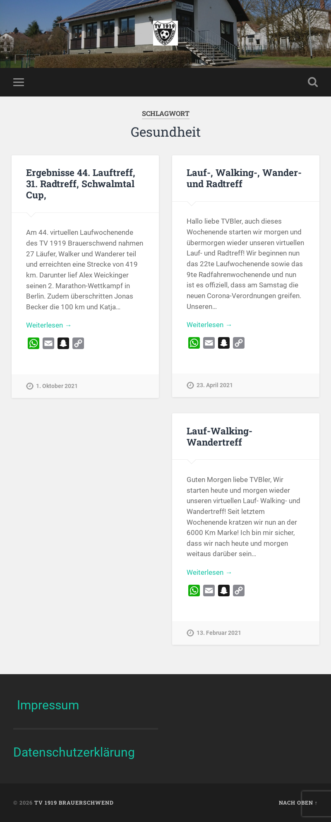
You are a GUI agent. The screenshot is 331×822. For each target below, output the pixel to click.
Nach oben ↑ (298, 802)
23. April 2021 (215, 385)
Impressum (48, 705)
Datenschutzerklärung (74, 752)
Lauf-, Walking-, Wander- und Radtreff (244, 178)
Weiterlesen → (49, 325)
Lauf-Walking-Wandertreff (219, 436)
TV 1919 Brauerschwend (74, 802)
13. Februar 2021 (219, 632)
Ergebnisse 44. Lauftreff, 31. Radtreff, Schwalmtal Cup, (80, 183)
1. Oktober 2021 (57, 386)
